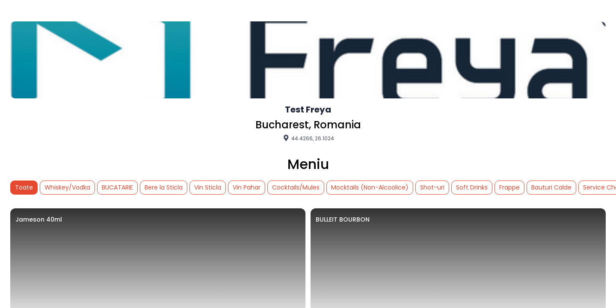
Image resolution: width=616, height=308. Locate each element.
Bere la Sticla (164, 187)
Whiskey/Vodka (67, 187)
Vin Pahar (247, 187)
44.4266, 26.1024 (308, 138)
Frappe (509, 187)
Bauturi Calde (551, 187)
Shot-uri (432, 187)
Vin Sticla (207, 187)
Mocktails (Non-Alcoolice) (370, 187)
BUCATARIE (117, 187)
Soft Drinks (472, 187)
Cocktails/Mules (296, 187)
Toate (24, 187)
